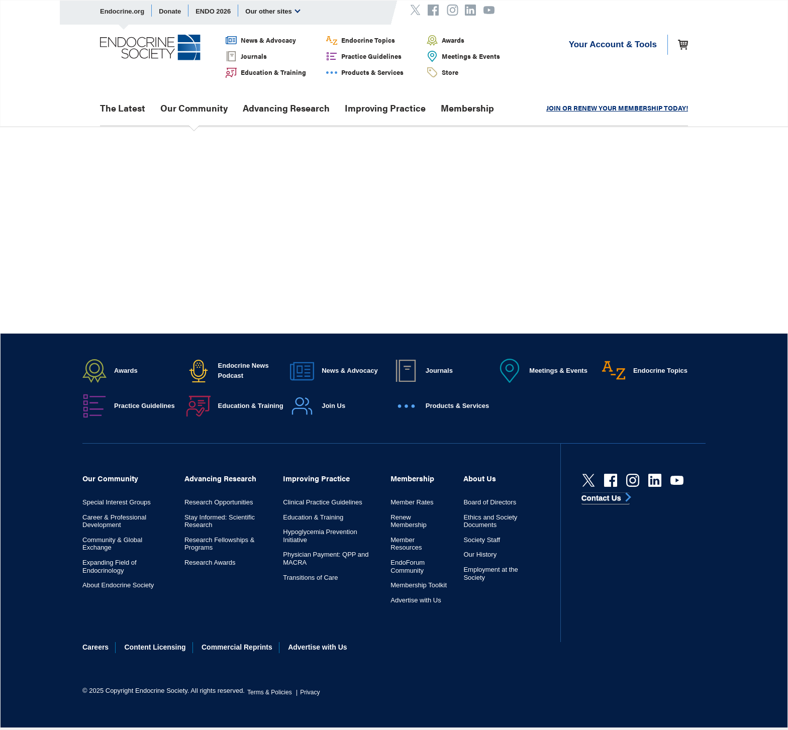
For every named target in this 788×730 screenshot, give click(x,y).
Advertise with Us (415, 600)
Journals (254, 56)
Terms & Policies (269, 692)
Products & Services (372, 72)
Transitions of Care (310, 577)
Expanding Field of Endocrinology (109, 566)
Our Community (194, 108)
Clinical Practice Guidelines (322, 502)
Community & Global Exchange (112, 544)
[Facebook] (610, 480)
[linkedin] (654, 480)
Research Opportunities (218, 502)
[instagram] (632, 480)
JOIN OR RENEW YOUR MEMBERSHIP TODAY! (617, 108)
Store (450, 72)
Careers (95, 647)
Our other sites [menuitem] (273, 11)
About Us (479, 478)
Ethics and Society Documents (490, 521)
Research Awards (210, 562)
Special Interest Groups (116, 502)
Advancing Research (286, 108)
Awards (453, 40)
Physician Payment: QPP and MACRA (325, 558)
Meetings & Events (471, 56)
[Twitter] (588, 480)
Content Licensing (155, 647)
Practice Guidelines (371, 56)
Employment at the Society (490, 573)
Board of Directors (489, 502)
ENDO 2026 (213, 11)
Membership (467, 108)
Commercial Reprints (237, 647)
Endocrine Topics (368, 40)
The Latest (122, 108)
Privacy (310, 692)
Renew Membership (408, 521)
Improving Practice (385, 108)
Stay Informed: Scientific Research (219, 521)
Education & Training (273, 72)
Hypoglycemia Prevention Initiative (320, 536)
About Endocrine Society (118, 585)
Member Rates (411, 502)
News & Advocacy (268, 40)
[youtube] (676, 480)
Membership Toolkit (418, 585)
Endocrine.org (122, 11)
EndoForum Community (407, 566)
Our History (480, 554)
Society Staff (481, 540)
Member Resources (406, 544)
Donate (170, 11)
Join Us (333, 405)
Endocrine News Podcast (243, 370)
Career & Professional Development (114, 521)
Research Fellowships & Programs (219, 544)
